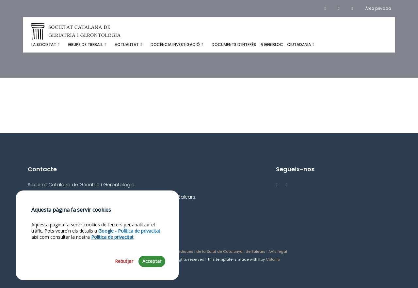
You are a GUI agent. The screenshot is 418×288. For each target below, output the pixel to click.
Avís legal (277, 251)
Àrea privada (378, 8)
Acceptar (151, 268)
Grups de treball (85, 44)
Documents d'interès (234, 44)
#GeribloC (271, 44)
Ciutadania (299, 44)
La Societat (43, 44)
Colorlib (273, 259)
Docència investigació (175, 44)
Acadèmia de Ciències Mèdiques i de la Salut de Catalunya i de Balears (198, 251)
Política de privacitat (112, 244)
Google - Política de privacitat (129, 238)
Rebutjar (124, 268)
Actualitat (127, 44)
